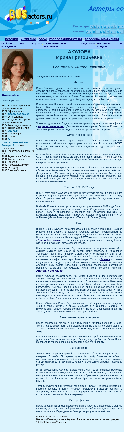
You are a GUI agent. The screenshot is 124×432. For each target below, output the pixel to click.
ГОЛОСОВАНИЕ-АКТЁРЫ (65, 39)
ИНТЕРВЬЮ (28, 39)
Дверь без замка (18, 114)
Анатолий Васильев (49, 270)
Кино (28, 12)
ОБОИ (43, 39)
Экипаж (12, 130)
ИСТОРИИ (11, 39)
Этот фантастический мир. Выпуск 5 (16, 142)
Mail (37, 23)
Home (31, 23)
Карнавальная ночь (51, 126)
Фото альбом (10, 95)
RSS (47, 22)
